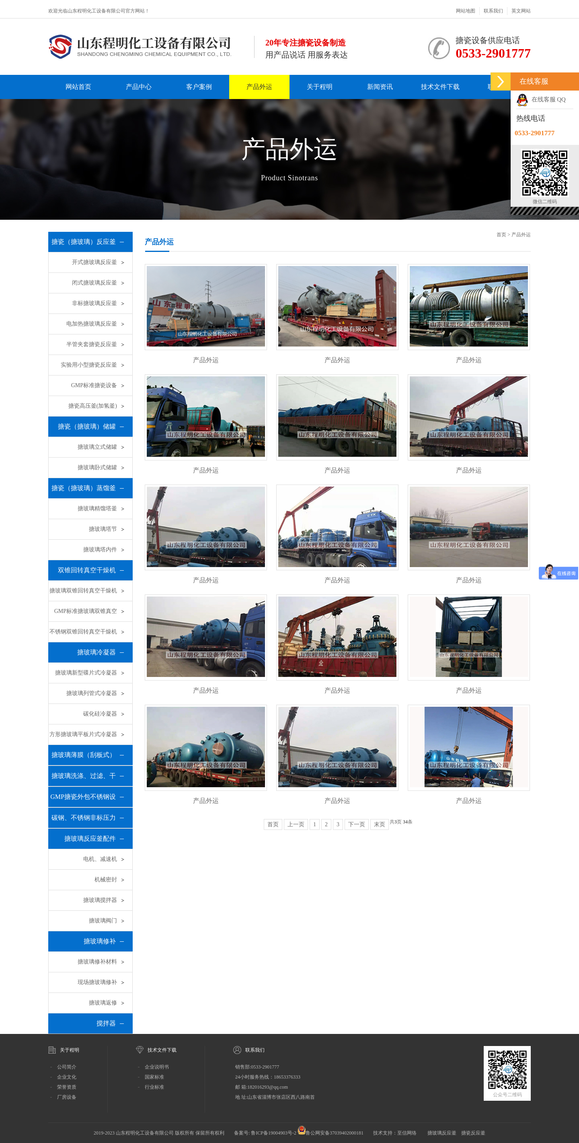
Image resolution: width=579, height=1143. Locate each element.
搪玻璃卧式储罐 (97, 467)
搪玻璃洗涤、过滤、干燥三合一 (83, 779)
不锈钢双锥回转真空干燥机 (83, 632)
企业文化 (66, 1077)
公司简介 (66, 1067)
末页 (379, 824)
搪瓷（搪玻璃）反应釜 (83, 241)
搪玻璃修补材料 (97, 962)
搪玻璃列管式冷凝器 (91, 693)
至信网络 (407, 1133)
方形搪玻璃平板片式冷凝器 (83, 734)
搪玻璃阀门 (103, 921)
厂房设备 (66, 1097)
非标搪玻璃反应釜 (94, 303)
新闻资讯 (380, 86)
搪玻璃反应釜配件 (90, 838)
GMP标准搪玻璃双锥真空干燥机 (85, 614)
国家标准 (154, 1077)
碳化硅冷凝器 (100, 714)
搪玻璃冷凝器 (96, 652)
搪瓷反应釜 (473, 1133)
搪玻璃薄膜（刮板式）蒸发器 (83, 758)
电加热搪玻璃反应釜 (91, 324)
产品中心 (139, 86)
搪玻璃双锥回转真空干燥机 (83, 591)
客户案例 (199, 86)
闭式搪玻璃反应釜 (94, 283)
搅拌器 (106, 1023)
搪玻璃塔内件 (100, 550)
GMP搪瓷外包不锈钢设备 (83, 800)
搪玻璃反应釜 (441, 1133)
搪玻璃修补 (100, 941)
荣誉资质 (66, 1087)
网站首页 (78, 86)
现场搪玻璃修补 (97, 982)
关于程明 (320, 86)
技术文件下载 (440, 86)
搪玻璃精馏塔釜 (97, 508)
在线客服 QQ (541, 99)
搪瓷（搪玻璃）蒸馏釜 (83, 488)
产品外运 (259, 86)
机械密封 (105, 880)
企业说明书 (157, 1067)
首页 (501, 234)
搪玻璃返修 (103, 1003)
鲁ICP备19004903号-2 (273, 1133)
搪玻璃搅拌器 (100, 900)
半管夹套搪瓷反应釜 (91, 344)
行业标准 (154, 1087)
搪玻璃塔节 (103, 529)
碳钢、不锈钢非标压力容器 (83, 821)
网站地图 (465, 11)
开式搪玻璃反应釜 (94, 262)
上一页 (295, 824)
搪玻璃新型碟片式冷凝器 (86, 673)
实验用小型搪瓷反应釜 (89, 365)
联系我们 (493, 11)
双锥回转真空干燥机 (87, 570)
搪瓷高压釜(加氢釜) (92, 406)
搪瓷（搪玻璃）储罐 (87, 426)
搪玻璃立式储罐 (97, 447)
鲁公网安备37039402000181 (334, 1133)
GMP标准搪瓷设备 (94, 385)
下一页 (356, 824)
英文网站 (521, 11)
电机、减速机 (100, 859)
